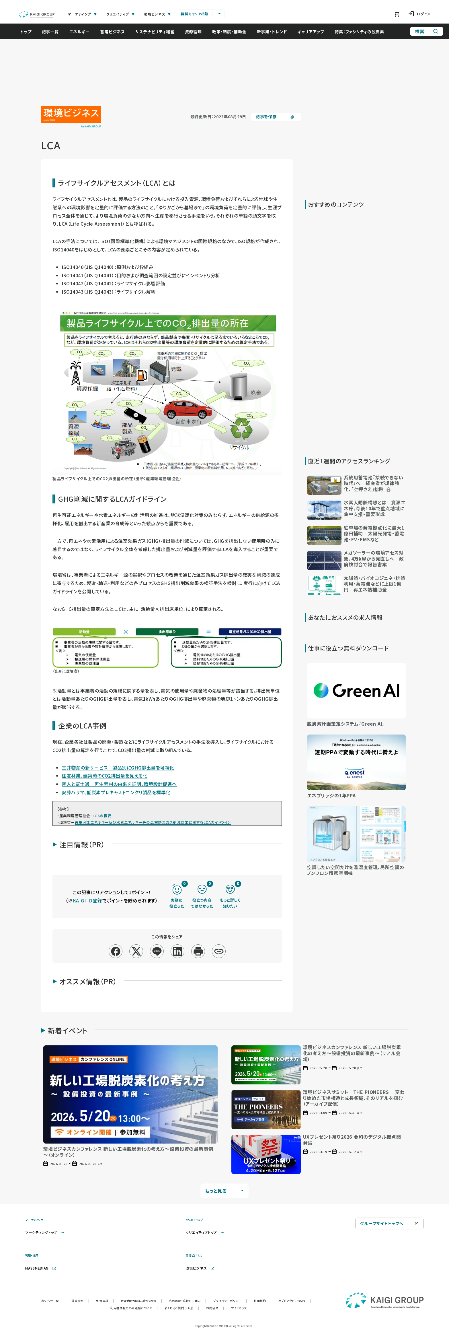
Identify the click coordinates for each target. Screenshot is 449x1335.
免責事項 (105, 1301)
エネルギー (79, 31)
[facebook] (115, 951)
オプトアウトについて (294, 1301)
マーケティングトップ (45, 1232)
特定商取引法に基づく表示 (141, 1301)
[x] (136, 951)
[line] (157, 951)
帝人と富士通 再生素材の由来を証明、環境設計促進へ (119, 783)
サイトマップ (239, 1308)
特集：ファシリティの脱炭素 (359, 31)
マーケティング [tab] (82, 13)
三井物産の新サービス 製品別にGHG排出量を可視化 (118, 767)
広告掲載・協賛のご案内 (187, 1301)
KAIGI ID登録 (87, 900)
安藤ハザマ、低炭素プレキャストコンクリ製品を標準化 (116, 792)
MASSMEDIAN (40, 1268)
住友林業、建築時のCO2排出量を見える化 (104, 775)
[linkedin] (177, 951)
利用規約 (263, 1301)
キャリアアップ (310, 31)
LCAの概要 (102, 815)
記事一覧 (50, 31)
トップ (26, 31)
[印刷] (198, 951)
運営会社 (80, 1301)
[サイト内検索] (426, 31)
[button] (356, 484)
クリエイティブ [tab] (120, 13)
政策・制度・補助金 (229, 31)
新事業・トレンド (272, 31)
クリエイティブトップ (205, 1232)
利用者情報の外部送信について (134, 1308)
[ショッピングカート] (397, 14)
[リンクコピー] (218, 951)
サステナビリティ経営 (154, 31)
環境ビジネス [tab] (157, 13)
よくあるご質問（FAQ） (182, 1308)
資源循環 (193, 31)
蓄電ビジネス (112, 31)
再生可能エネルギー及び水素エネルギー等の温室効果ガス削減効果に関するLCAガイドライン (153, 822)
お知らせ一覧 (53, 1301)
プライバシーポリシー (230, 1301)
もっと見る (224, 1190)
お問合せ (215, 1308)
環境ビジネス (200, 1268)
